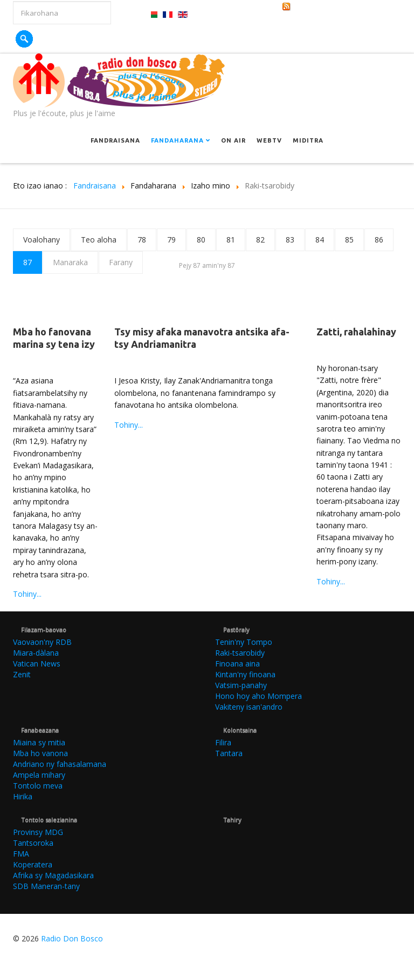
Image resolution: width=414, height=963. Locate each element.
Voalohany (41, 239)
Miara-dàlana (36, 653)
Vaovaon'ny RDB (42, 642)
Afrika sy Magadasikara (53, 875)
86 (379, 239)
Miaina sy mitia (39, 742)
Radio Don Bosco (72, 938)
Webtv (269, 140)
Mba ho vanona (40, 753)
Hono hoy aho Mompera (258, 696)
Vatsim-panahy (241, 685)
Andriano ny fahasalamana (59, 764)
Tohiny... (27, 594)
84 (319, 239)
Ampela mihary (39, 775)
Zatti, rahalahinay (356, 331)
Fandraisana (115, 140)
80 (201, 239)
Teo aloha (98, 239)
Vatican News (36, 663)
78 (141, 239)
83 (290, 239)
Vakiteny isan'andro (248, 707)
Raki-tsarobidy (240, 653)
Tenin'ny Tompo (243, 642)
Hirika (22, 796)
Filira (223, 742)
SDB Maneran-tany (46, 886)
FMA (21, 853)
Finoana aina (237, 663)
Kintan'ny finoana (245, 674)
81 (230, 239)
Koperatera (32, 864)
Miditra (308, 140)
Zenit (22, 674)
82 (260, 239)
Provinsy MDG (38, 832)
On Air (233, 140)
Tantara (229, 753)
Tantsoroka (33, 843)
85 (349, 239)
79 (171, 239)
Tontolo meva (38, 785)
